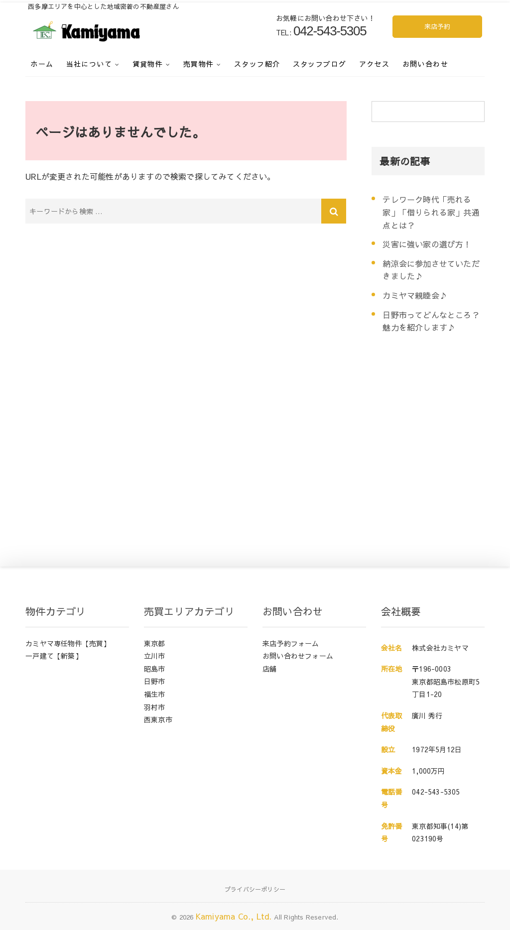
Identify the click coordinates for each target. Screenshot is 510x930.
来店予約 (437, 26)
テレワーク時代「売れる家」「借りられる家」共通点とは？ (430, 212)
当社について (89, 64)
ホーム (41, 64)
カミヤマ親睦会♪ (414, 295)
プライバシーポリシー (255, 889)
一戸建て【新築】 (53, 656)
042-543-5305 (436, 792)
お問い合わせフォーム (297, 656)
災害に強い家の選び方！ (426, 243)
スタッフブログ (320, 64)
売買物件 (198, 64)
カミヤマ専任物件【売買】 (67, 643)
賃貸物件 (147, 64)
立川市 (154, 656)
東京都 (154, 643)
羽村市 (154, 707)
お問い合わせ (425, 64)
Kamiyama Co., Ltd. (234, 916)
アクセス (374, 64)
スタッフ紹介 (257, 64)
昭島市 (154, 669)
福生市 (154, 694)
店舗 (269, 669)
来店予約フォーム (290, 643)
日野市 (154, 681)
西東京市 (158, 719)
